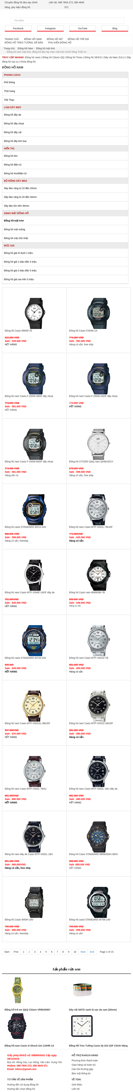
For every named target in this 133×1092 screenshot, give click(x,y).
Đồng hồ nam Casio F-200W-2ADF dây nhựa (98, 378)
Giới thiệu (77, 1084)
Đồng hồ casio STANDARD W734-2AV (34, 640)
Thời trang (9, 91)
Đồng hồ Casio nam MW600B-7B (98, 575)
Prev (16, 951)
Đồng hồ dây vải (12, 132)
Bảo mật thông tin (81, 1073)
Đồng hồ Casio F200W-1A (98, 313)
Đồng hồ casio (32, 57)
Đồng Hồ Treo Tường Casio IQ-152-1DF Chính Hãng (98, 1045)
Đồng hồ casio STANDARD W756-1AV (98, 902)
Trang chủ (9, 48)
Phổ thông (9, 82)
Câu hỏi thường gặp (82, 1069)
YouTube (82, 28)
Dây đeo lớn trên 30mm (16, 205)
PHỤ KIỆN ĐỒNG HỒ (59, 42)
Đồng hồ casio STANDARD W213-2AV (34, 509)
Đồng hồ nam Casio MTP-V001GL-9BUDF (34, 706)
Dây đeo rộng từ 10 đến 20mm (20, 188)
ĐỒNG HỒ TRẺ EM (78, 39)
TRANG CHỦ (12, 39)
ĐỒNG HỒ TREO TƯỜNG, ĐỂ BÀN (24, 42)
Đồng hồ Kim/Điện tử (15, 173)
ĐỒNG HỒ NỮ (55, 39)
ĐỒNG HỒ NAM (33, 39)
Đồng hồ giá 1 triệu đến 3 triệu (20, 261)
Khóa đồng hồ (28, 61)
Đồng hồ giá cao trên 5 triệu (19, 279)
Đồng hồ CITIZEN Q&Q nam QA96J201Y (98, 444)
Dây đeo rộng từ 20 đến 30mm (20, 197)
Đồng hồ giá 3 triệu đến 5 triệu (20, 270)
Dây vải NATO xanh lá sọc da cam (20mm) (93, 1009)
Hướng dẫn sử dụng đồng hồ (22, 1084)
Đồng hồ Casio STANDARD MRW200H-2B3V (98, 836)
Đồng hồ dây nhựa (14, 123)
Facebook (18, 28)
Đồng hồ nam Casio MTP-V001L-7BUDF (98, 509)
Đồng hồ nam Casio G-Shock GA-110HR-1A (29, 1045)
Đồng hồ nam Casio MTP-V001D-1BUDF (98, 706)
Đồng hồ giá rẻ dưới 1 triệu (18, 253)
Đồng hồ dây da (12, 114)
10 (75, 951)
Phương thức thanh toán (85, 1060)
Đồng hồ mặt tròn (14, 220)
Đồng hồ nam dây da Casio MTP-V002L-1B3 (34, 836)
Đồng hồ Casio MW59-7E (34, 313)
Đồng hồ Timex (74, 57)
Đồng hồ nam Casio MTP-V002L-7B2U (34, 771)
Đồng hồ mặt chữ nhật (16, 238)
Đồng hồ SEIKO (93, 57)
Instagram (50, 28)
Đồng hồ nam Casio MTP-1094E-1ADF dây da (34, 575)
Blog (114, 28)
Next (83, 951)
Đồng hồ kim (11, 155)
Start (6, 951)
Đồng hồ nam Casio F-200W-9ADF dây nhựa (34, 444)
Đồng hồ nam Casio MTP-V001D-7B (98, 640)
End (92, 951)
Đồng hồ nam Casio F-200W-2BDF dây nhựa (34, 378)
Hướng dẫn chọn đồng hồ (21, 1089)
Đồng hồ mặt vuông (14, 229)
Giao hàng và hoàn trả (84, 1064)
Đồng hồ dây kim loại (15, 141)
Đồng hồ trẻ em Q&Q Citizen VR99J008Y (28, 1009)
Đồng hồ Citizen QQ (53, 57)
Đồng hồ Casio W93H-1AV (34, 902)
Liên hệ (76, 1089)
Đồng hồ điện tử (12, 164)
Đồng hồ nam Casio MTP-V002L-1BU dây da (98, 771)
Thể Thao (9, 100)
